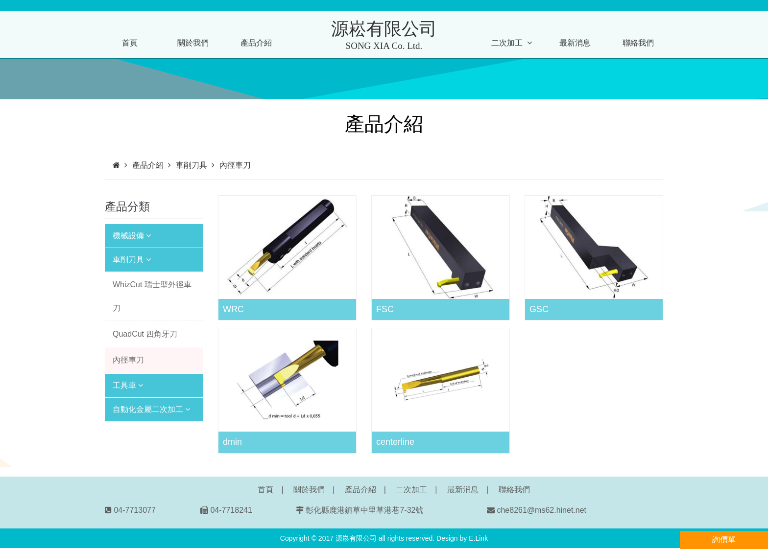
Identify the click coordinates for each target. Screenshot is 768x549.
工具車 (128, 385)
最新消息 (575, 43)
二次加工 (511, 43)
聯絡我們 (638, 43)
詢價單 (724, 539)
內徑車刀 (128, 360)
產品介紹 (256, 43)
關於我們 (193, 43)
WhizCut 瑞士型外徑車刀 (152, 296)
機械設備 (132, 235)
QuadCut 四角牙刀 (145, 334)
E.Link (478, 538)
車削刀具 (132, 259)
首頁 (130, 43)
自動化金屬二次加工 (151, 409)
